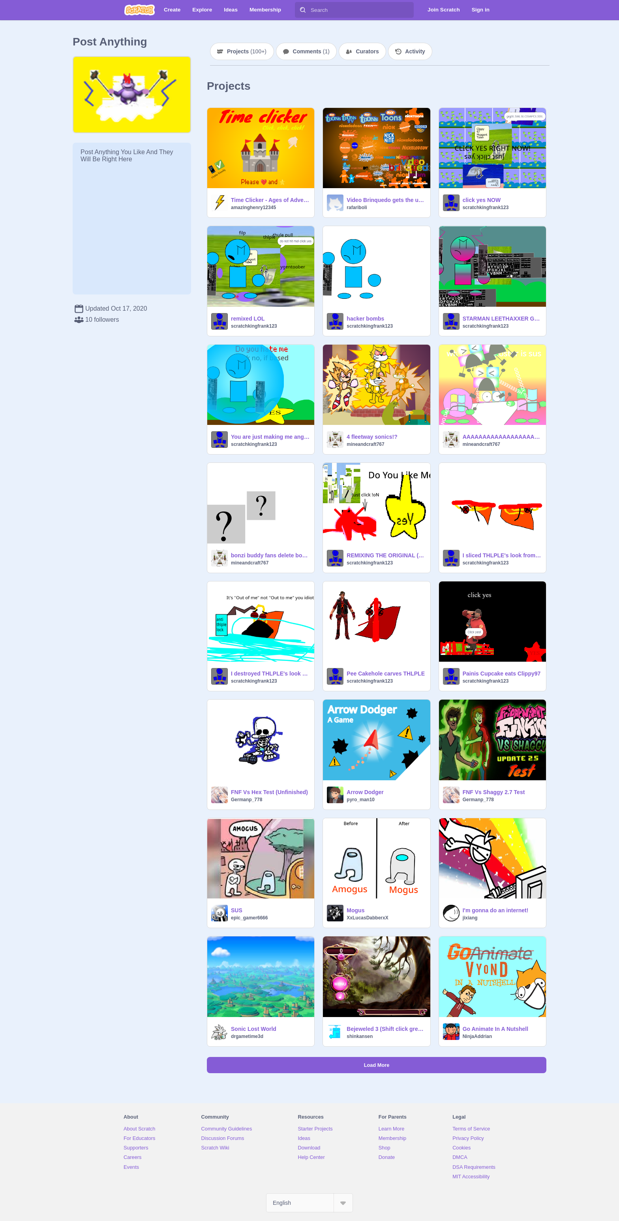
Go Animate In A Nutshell (495, 1029)
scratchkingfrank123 (486, 207)
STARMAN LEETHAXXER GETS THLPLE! (502, 318)
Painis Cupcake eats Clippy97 (502, 673)
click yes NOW (482, 200)
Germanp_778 (246, 799)
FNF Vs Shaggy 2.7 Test (494, 792)
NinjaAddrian (477, 1036)
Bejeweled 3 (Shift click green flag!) (386, 1029)
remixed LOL (248, 318)
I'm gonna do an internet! (496, 910)
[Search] (303, 10)
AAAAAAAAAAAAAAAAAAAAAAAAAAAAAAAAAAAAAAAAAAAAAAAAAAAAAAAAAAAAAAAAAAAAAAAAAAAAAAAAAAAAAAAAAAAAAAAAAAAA (502, 437)
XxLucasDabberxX (367, 918)
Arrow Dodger (365, 792)
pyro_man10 (361, 799)
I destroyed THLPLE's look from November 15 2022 (270, 673)
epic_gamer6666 (249, 918)
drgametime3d (247, 1036)
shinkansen (360, 1036)
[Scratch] (140, 10)
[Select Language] (309, 1202)
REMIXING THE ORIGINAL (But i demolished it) (386, 555)
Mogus (355, 910)
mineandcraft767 (365, 444)
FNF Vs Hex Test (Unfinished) (269, 792)
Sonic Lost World (253, 1029)
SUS (236, 910)
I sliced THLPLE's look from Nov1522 (502, 555)
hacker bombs (365, 318)
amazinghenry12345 (253, 207)
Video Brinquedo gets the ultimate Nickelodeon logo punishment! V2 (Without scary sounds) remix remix (386, 200)
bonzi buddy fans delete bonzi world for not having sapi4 (270, 555)
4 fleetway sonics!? (372, 437)
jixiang (470, 918)
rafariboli (357, 207)
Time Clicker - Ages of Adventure (270, 200)
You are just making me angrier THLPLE (270, 437)
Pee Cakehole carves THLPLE (386, 673)
